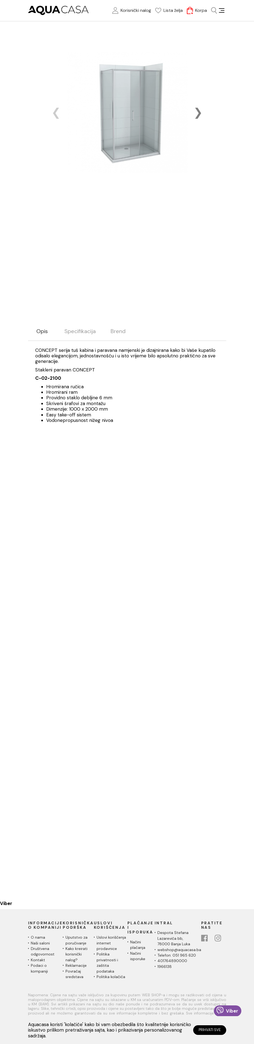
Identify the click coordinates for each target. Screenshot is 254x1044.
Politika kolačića (111, 976)
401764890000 (172, 960)
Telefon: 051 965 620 (176, 955)
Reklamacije (76, 965)
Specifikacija (80, 331)
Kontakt (38, 959)
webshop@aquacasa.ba (179, 949)
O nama (38, 937)
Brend (118, 331)
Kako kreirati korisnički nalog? (76, 954)
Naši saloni (40, 943)
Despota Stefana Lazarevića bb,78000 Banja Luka (173, 938)
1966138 (164, 966)
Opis (42, 331)
